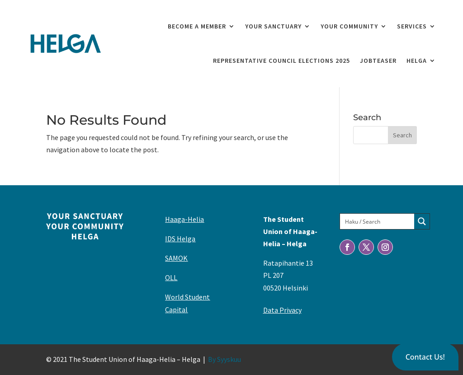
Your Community (349, 26)
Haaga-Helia (184, 219)
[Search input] (377, 221)
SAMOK (176, 257)
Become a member (197, 26)
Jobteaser (378, 60)
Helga (416, 60)
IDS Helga (180, 238)
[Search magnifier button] (422, 221)
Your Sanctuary (273, 26)
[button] (425, 356)
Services (412, 26)
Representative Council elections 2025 (281, 60)
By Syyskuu (224, 359)
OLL (171, 277)
